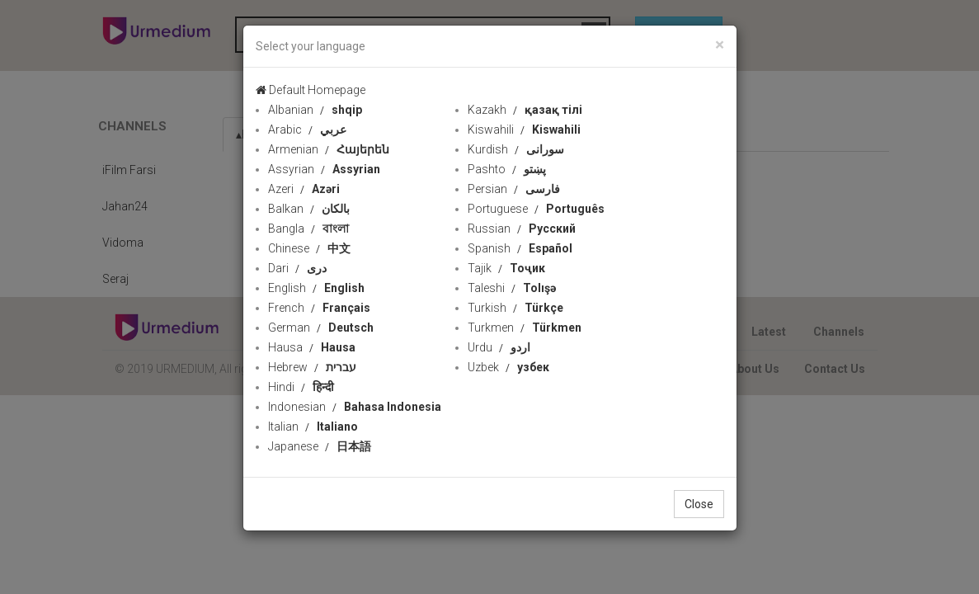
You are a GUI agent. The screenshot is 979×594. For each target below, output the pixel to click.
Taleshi (512, 288)
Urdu (499, 347)
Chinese (309, 248)
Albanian (315, 109)
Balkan (309, 208)
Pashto (507, 169)
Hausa (311, 347)
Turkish (515, 307)
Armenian (328, 149)
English (316, 288)
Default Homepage (310, 90)
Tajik (506, 268)
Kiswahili (524, 129)
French (319, 307)
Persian (514, 189)
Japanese (319, 446)
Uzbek (508, 367)
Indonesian (354, 406)
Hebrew (312, 367)
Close (699, 504)
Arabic (307, 129)
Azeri (304, 189)
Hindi (301, 387)
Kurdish (516, 149)
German (321, 327)
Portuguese (536, 208)
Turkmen (524, 327)
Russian (522, 228)
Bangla (308, 228)
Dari (297, 268)
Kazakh (525, 109)
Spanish (520, 248)
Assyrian (324, 169)
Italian (313, 426)
